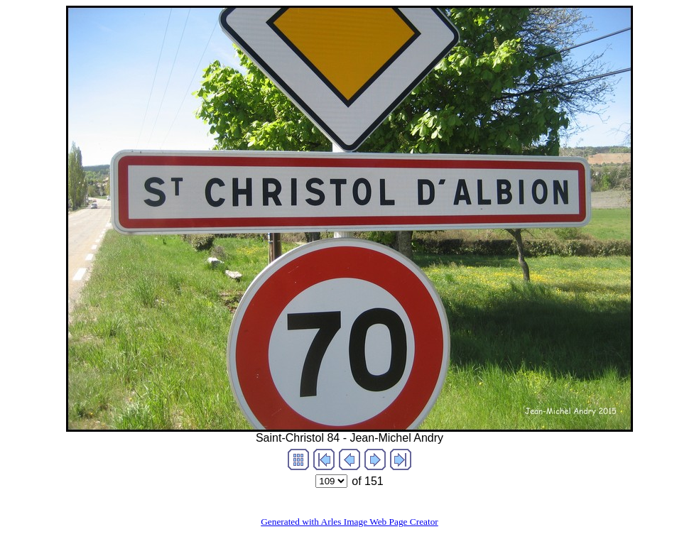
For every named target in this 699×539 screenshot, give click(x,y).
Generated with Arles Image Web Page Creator (349, 521)
